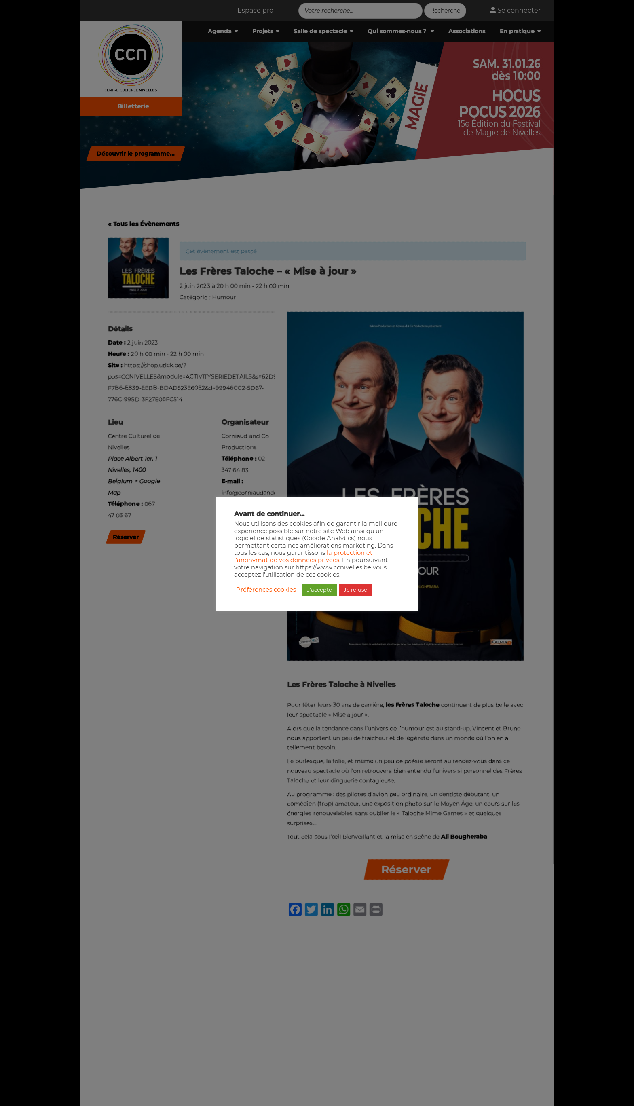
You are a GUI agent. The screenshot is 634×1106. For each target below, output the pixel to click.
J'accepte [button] (319, 589)
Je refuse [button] (355, 589)
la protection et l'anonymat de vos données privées (303, 556)
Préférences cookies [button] (266, 589)
